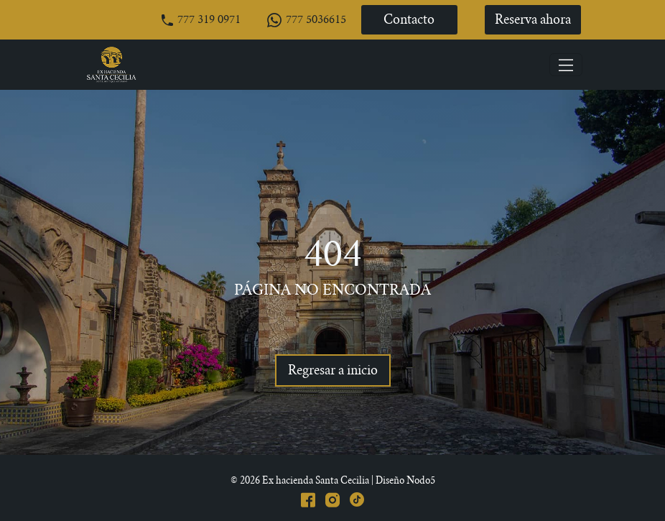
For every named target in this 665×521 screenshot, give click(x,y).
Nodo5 (420, 481)
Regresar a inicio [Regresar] (333, 371)
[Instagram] (332, 498)
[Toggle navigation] (565, 64)
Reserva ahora (533, 21)
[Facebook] (308, 498)
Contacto (408, 21)
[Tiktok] (357, 498)
